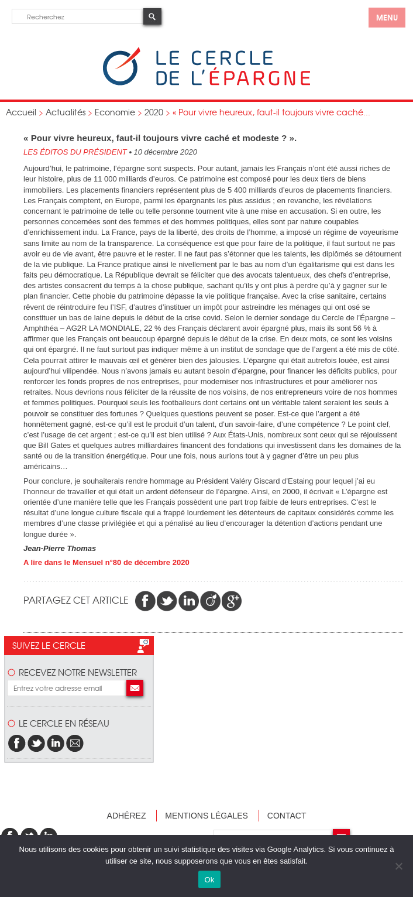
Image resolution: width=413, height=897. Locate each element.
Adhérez (126, 815)
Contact (287, 815)
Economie (115, 112)
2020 (153, 112)
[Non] (398, 866)
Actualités (65, 112)
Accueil (21, 112)
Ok (209, 879)
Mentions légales (206, 815)
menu (387, 17)
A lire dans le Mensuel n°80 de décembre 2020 (106, 562)
